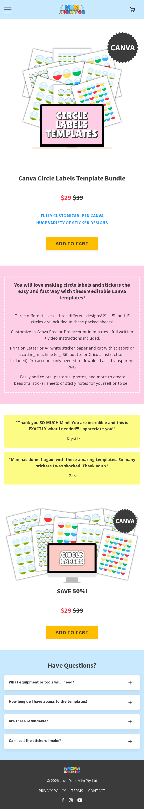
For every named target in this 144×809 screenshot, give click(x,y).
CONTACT (96, 790)
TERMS (77, 790)
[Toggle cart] (132, 9)
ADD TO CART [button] (72, 243)
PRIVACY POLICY (52, 790)
